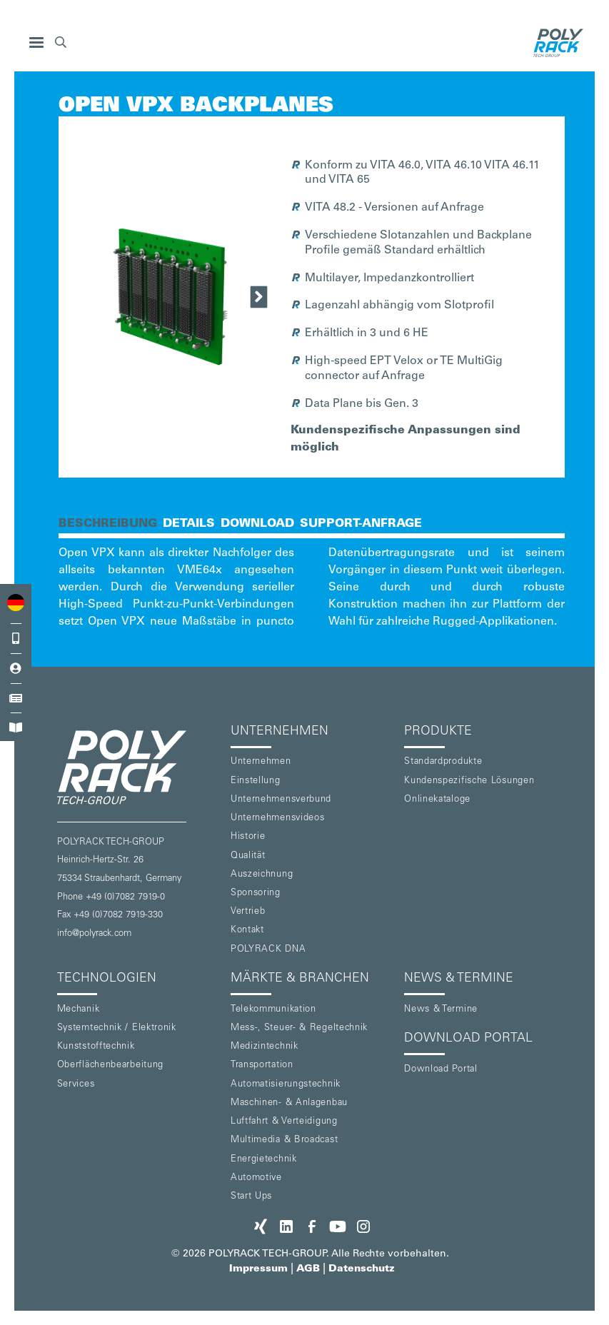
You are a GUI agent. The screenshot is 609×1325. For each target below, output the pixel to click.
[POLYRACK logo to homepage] (138, 767)
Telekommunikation (273, 1009)
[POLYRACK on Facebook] (312, 1226)
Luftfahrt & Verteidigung (284, 1122)
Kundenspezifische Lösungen (469, 781)
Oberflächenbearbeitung (110, 1065)
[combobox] (15, 603)
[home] (554, 42)
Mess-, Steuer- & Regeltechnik (299, 1028)
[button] (36, 43)
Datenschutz (361, 1269)
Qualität (248, 856)
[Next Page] (259, 297)
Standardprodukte (443, 762)
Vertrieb (248, 912)
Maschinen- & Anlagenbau (289, 1103)
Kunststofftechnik (96, 1047)
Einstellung (256, 781)
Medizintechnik (264, 1047)
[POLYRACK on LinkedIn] (286, 1226)
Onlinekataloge (437, 800)
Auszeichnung (262, 875)
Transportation (262, 1065)
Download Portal (441, 1069)
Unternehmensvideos (278, 818)
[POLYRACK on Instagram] (363, 1226)
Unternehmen (261, 762)
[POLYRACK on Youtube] (337, 1226)
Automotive (256, 1178)
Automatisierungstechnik (286, 1084)
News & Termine (441, 1009)
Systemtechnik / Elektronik (116, 1028)
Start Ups (251, 1196)
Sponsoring (256, 893)
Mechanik (78, 1009)
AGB (308, 1269)
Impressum (258, 1269)
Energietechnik (264, 1159)
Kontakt (247, 930)
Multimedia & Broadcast (284, 1140)
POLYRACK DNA (268, 949)
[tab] (108, 522)
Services (76, 1084)
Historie (248, 837)
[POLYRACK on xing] (260, 1226)
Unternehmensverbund (281, 800)
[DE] (15, 603)
